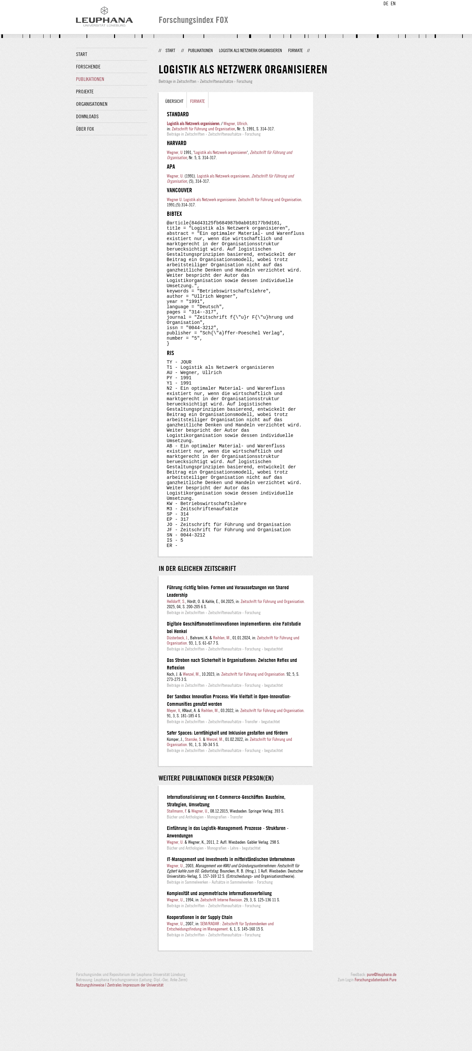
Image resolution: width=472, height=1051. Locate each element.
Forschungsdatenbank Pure (375, 1038)
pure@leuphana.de (381, 1033)
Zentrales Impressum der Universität (135, 1043)
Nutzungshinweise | (91, 1043)
